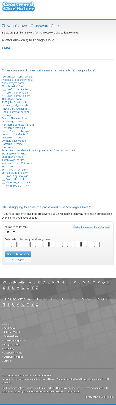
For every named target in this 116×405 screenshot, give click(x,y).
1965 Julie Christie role (14, 102)
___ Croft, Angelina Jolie (15, 176)
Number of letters (16, 227)
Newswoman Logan (13, 137)
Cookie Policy (107, 396)
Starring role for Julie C (14, 153)
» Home (6, 324)
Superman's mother (13, 156)
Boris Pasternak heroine (15, 111)
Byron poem (9, 115)
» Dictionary (8, 348)
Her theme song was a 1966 (18, 124)
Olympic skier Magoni (14, 140)
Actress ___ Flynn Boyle (15, 105)
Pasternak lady (10, 147)
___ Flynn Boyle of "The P (16, 182)
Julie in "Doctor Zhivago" (16, 131)
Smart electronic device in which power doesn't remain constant (38, 150)
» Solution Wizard (11, 332)
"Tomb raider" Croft (13, 86)
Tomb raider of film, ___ (15, 160)
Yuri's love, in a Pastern (15, 172)
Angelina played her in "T (16, 108)
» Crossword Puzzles (12, 356)
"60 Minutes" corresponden (17, 76)
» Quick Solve (8, 328)
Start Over (18, 260)
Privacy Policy (91, 396)
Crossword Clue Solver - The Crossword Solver (18, 8)
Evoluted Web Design (76, 379)
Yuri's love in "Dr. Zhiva (15, 169)
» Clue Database (10, 336)
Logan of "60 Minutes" (15, 134)
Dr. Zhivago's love (12, 121)
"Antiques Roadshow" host (17, 79)
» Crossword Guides (12, 352)
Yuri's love (7, 166)
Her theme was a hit (13, 128)
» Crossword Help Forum (14, 340)
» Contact (7, 360)
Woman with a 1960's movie (18, 163)
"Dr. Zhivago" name (13, 83)
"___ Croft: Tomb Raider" (16, 92)
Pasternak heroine (12, 144)
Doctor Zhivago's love (14, 118)
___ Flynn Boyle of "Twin (15, 185)
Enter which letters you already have (27, 239)
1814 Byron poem (12, 99)
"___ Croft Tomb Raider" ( (16, 89)
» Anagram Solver (11, 344)
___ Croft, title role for (14, 179)
